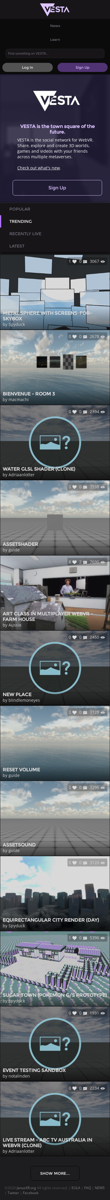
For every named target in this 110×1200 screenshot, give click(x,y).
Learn (55, 39)
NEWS (100, 1187)
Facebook (30, 1192)
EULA (76, 1187)
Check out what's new (38, 168)
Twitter (13, 1192)
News (55, 25)
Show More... (55, 1173)
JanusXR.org (26, 1187)
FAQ (87, 1187)
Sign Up (57, 188)
